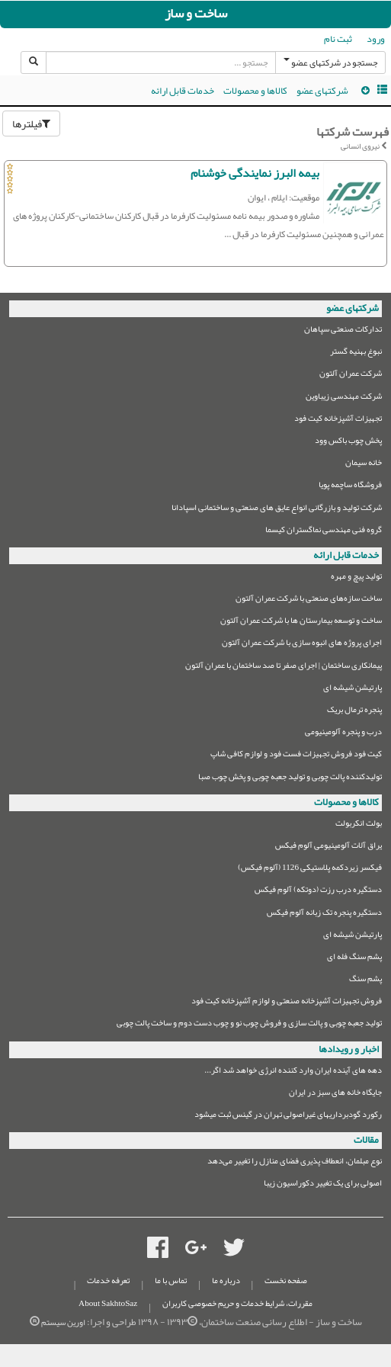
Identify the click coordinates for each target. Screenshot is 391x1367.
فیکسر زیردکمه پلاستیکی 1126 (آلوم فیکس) (310, 869)
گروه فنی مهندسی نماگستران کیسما (323, 531)
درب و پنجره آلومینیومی (343, 733)
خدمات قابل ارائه (182, 91)
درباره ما (226, 1280)
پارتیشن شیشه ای (352, 689)
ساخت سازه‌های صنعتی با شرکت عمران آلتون (309, 600)
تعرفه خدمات (108, 1280)
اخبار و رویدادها (349, 1049)
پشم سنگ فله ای (354, 958)
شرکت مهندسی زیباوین (344, 398)
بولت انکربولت (358, 825)
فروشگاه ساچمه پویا (350, 486)
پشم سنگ (365, 980)
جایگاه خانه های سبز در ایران (335, 1094)
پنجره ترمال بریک (354, 711)
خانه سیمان (363, 464)
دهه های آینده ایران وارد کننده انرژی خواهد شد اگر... (293, 1072)
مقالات (366, 1140)
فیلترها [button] (31, 123)
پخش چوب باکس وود (348, 442)
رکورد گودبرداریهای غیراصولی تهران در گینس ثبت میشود (288, 1116)
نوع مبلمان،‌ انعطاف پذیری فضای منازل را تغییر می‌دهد (294, 1163)
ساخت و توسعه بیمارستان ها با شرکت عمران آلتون (301, 622)
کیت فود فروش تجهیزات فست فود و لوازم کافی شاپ (296, 755)
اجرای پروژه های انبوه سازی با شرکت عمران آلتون (302, 644)
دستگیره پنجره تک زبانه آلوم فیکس (324, 914)
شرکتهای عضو (322, 91)
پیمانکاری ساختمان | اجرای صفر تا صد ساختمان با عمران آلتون (283, 667)
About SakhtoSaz (108, 1303)
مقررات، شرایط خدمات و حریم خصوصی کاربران (237, 1303)
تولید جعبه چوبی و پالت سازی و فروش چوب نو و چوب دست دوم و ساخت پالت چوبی (249, 1025)
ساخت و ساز (196, 14)
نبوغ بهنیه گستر (356, 353)
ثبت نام (338, 39)
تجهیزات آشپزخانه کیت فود (338, 420)
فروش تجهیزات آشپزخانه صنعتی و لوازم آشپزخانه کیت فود (286, 1002)
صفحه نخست (285, 1280)
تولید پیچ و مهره (356, 578)
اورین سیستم (63, 1322)
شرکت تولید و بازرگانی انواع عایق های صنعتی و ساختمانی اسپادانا (276, 509)
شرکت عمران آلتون (350, 375)
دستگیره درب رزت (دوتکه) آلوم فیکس (318, 891)
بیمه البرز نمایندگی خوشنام (255, 173)
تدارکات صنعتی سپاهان (343, 331)
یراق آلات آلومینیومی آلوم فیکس (328, 847)
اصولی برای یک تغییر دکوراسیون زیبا (323, 1185)
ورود (376, 39)
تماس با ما (171, 1280)
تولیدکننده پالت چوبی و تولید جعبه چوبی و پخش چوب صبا (290, 778)
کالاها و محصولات (255, 91)
